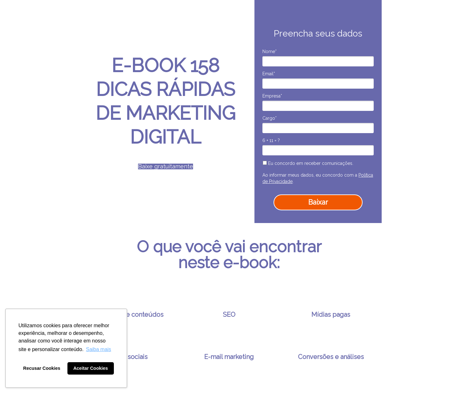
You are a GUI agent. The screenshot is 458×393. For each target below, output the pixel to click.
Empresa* (272, 95)
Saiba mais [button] (98, 349)
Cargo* (269, 118)
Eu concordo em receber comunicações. (308, 163)
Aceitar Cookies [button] (90, 368)
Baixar (318, 202)
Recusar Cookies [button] (41, 368)
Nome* (269, 51)
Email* (268, 73)
